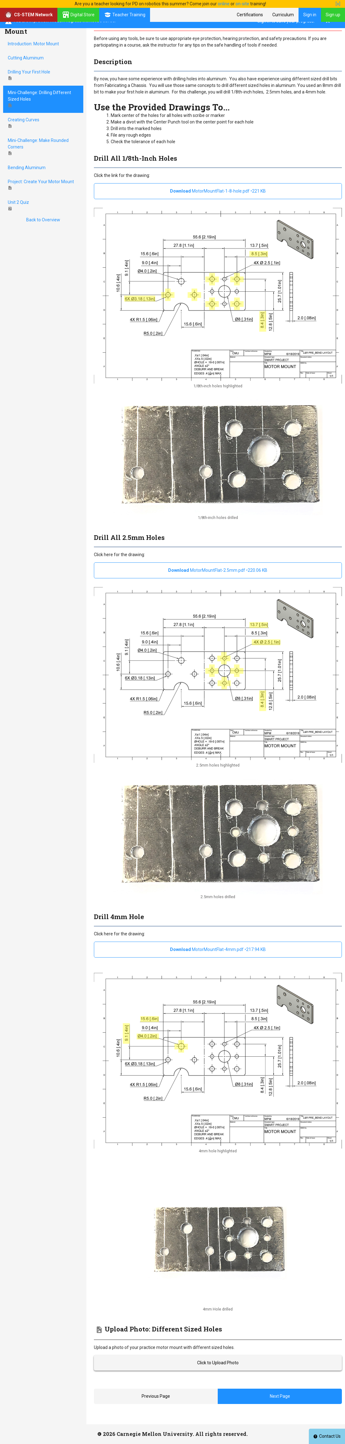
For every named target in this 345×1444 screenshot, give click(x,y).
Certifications (250, 14)
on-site (242, 3)
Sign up (333, 14)
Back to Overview (43, 219)
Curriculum (283, 14)
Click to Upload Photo (218, 1362)
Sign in (309, 14)
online (224, 3)
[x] (338, 3)
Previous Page (156, 1396)
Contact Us (327, 1436)
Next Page (280, 1396)
